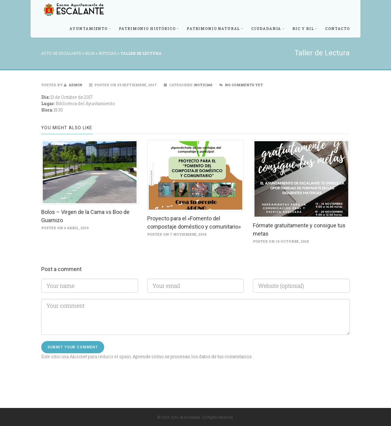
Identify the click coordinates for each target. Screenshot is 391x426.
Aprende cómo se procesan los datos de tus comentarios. (193, 356)
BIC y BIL (305, 28)
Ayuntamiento (90, 28)
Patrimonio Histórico (149, 28)
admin (73, 85)
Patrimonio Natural (215, 28)
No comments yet (244, 85)
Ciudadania (268, 28)
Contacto (337, 28)
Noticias (203, 85)
